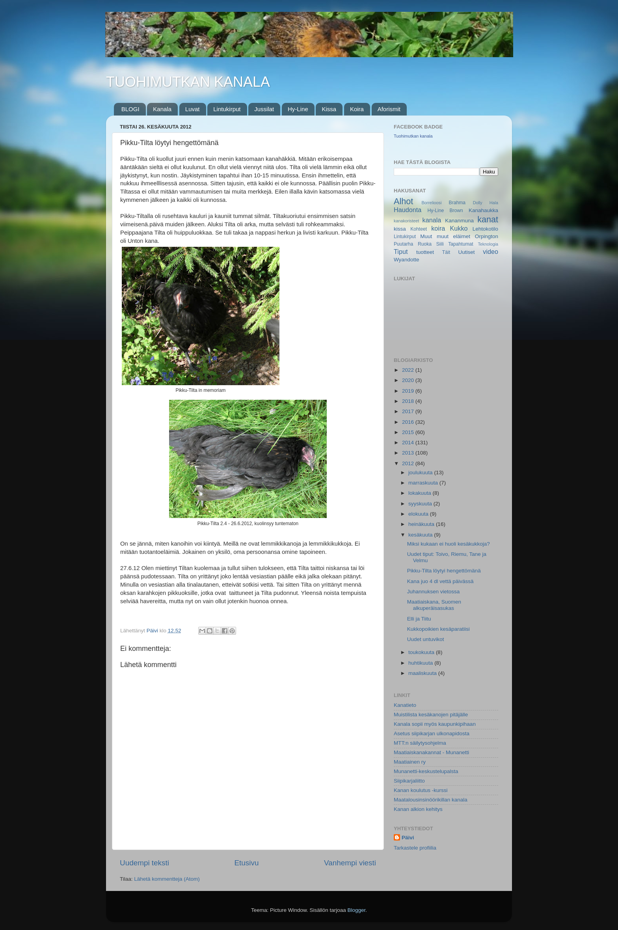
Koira (357, 109)
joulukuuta (421, 472)
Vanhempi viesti (350, 863)
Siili (440, 244)
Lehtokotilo (485, 229)
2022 (408, 370)
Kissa (329, 109)
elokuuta (419, 514)
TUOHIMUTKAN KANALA (188, 82)
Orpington (486, 236)
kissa (400, 229)
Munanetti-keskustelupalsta (426, 771)
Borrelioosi (431, 202)
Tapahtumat (460, 244)
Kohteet (418, 229)
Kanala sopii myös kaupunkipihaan (435, 724)
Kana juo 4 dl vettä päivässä (440, 581)
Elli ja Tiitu (419, 619)
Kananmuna (459, 221)
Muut (426, 236)
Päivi (408, 838)
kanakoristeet (406, 220)
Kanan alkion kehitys (418, 809)
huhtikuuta (421, 663)
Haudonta (407, 209)
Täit (446, 252)
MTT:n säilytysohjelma (420, 743)
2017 (408, 411)
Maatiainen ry (410, 762)
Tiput (401, 251)
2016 (408, 422)
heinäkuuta (422, 524)
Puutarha (403, 244)
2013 (408, 453)
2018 (408, 401)
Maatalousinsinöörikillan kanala (430, 800)
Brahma (457, 202)
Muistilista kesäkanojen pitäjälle (431, 715)
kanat (487, 219)
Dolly (477, 202)
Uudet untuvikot (425, 639)
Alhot (403, 201)
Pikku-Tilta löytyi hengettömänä (444, 571)
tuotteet (425, 252)
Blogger (357, 910)
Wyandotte (406, 260)
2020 (408, 380)
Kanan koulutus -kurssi (421, 790)
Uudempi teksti (144, 863)
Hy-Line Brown (445, 210)
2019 (408, 391)
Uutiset (466, 252)
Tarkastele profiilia (415, 848)
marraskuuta (423, 483)
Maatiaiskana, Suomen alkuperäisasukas (434, 605)
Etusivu (247, 863)
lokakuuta (420, 493)
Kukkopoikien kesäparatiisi (438, 629)
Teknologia (488, 244)
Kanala (162, 109)
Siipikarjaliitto (409, 781)
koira (438, 228)
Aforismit (389, 109)
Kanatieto (405, 705)
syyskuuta (421, 504)
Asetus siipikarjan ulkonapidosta (431, 733)
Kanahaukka (483, 210)
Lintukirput (226, 109)
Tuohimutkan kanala (413, 136)
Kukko (459, 228)
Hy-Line (298, 109)
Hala (494, 202)
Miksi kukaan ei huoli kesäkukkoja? (448, 544)
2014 (408, 442)
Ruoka (425, 244)
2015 (408, 432)
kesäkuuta (421, 535)
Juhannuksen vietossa (433, 592)
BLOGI (130, 109)
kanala (432, 220)
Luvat (192, 109)
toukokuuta (422, 652)
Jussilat (264, 109)
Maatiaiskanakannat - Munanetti (431, 752)
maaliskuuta (423, 673)
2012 (408, 463)
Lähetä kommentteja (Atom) (167, 879)
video (490, 251)
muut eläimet (453, 236)
